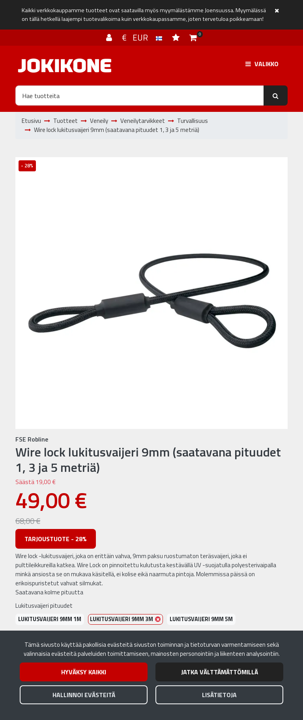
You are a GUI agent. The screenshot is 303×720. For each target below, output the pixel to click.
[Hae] (139, 95)
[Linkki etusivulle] (64, 65)
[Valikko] (262, 64)
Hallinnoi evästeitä (83, 695)
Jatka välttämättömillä (219, 672)
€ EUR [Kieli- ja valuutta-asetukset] (143, 37)
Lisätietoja (219, 695)
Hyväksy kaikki (83, 672)
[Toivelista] (176, 37)
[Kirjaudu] (110, 37)
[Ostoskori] (193, 37)
